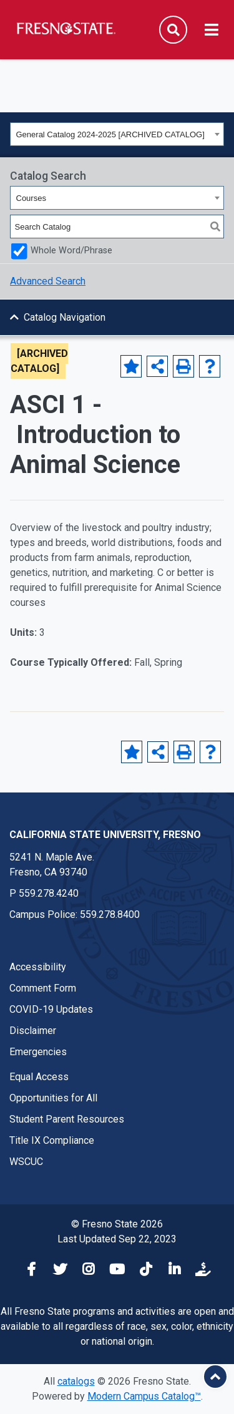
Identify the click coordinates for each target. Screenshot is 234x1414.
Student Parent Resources (66, 1119)
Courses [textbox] (31, 198)
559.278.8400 (110, 914)
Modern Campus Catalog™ (144, 1396)
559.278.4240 (49, 893)
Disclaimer (32, 1030)
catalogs (76, 1381)
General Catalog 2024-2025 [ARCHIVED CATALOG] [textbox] (110, 134)
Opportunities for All (53, 1098)
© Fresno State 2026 (117, 1224)
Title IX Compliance (51, 1140)
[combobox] (117, 134)
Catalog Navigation (64, 317)
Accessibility (37, 967)
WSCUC (26, 1162)
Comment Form (42, 988)
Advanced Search (47, 281)
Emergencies (38, 1052)
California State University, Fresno (105, 835)
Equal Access (39, 1077)
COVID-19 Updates (51, 1009)
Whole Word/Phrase (71, 250)
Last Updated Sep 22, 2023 (117, 1239)
